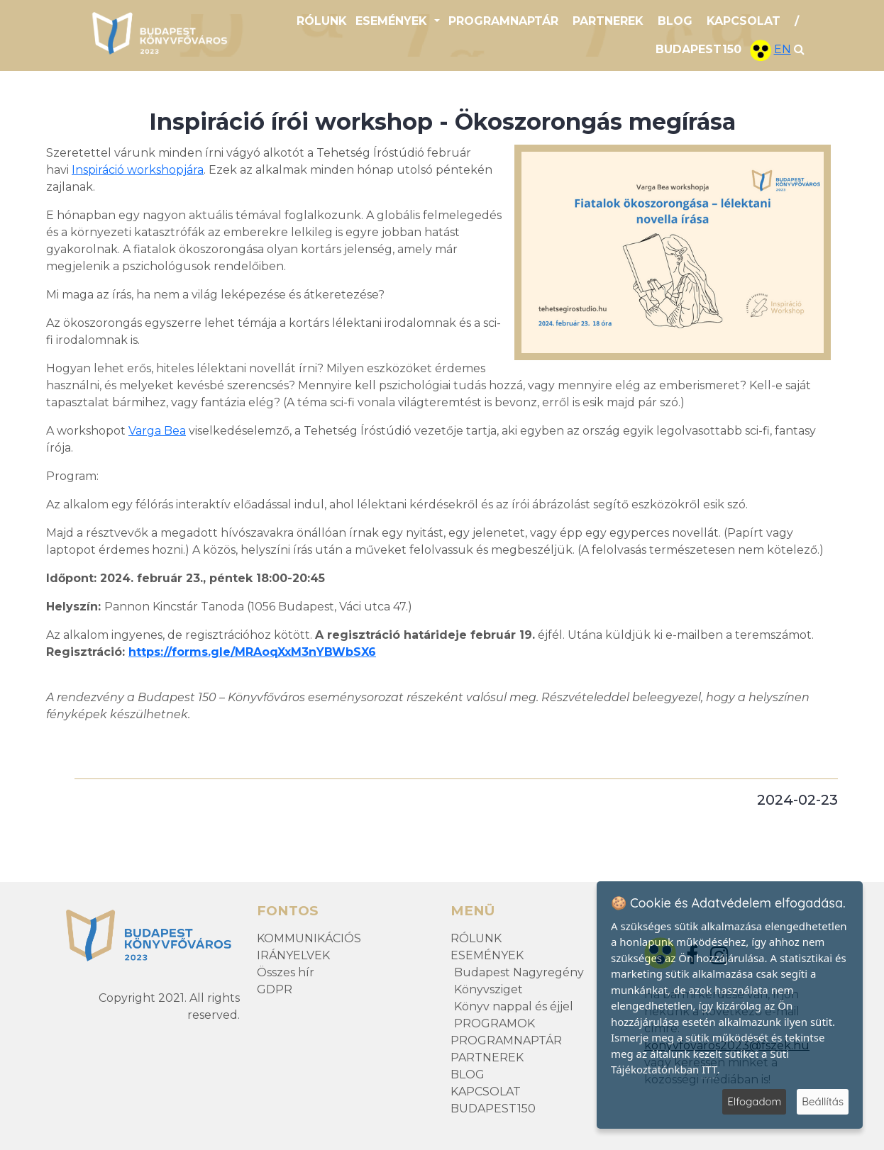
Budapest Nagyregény (519, 972)
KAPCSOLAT (743, 21)
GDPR (274, 989)
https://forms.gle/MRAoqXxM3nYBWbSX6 (252, 652)
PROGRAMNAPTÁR (503, 21)
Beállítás (823, 1101)
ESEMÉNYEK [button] (393, 21)
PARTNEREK (608, 21)
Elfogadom (754, 1101)
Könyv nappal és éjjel (513, 1006)
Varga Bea (157, 430)
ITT (709, 1069)
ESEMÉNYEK (487, 955)
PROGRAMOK (494, 1023)
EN (782, 49)
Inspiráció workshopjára (138, 170)
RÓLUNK (322, 21)
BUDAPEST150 (698, 49)
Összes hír (285, 972)
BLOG (675, 21)
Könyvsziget (488, 989)
